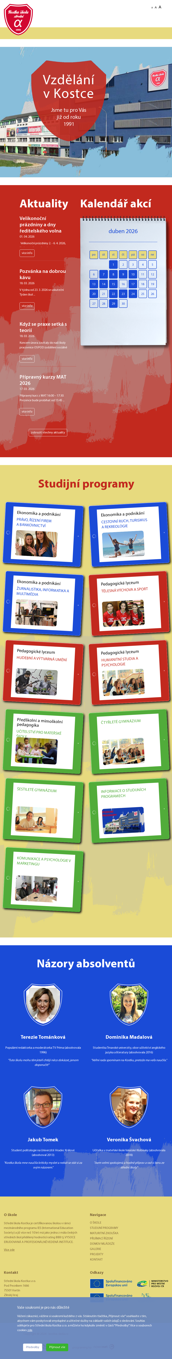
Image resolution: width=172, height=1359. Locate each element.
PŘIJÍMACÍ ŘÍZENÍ (101, 1238)
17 (132, 284)
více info (27, 253)
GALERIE (95, 1249)
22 (113, 294)
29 (113, 303)
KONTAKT (96, 1259)
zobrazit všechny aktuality (48, 432)
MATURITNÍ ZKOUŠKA (104, 1233)
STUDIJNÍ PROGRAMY (104, 1228)
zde (29, 1330)
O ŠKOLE (95, 1222)
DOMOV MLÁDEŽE (102, 1243)
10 (132, 274)
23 (123, 294)
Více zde (9, 1250)
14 (103, 284)
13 (93, 284)
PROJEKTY (96, 1254)
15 (113, 284)
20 (93, 294)
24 (132, 294)
